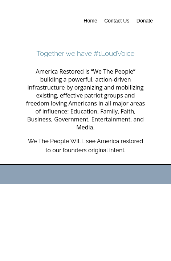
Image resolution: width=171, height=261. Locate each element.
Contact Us (116, 21)
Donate (145, 21)
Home (90, 21)
